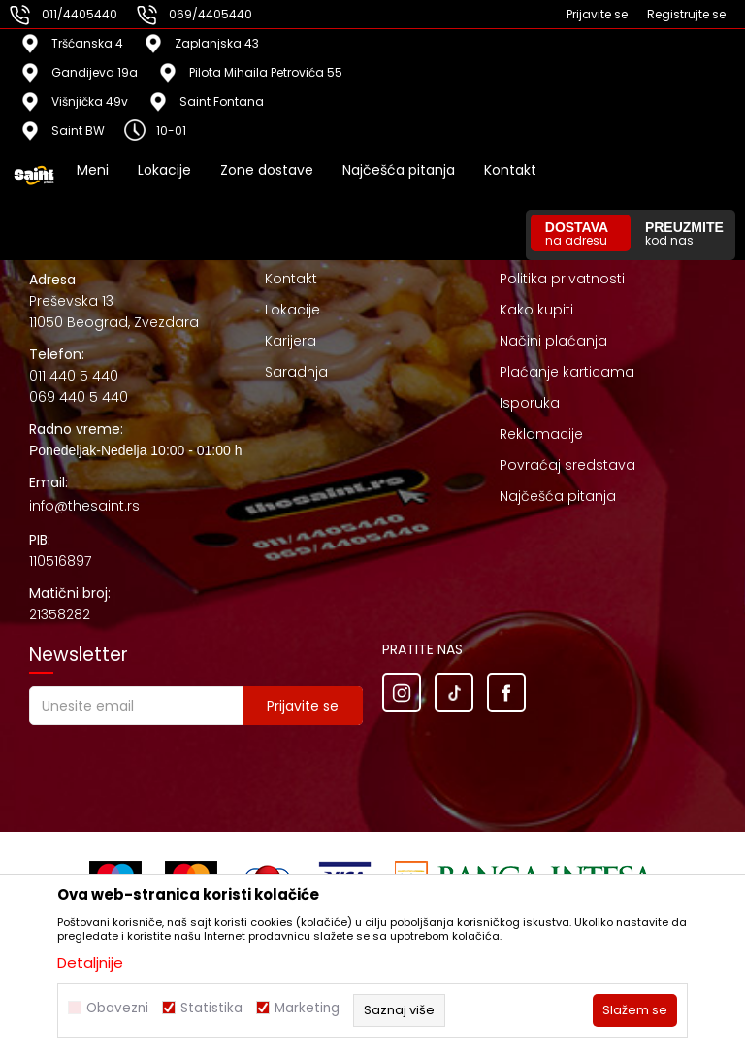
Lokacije (292, 309)
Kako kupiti (536, 309)
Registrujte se (686, 14)
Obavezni (117, 1008)
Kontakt (291, 278)
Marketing (307, 1008)
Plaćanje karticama (567, 371)
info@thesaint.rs (84, 505)
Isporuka (530, 403)
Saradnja (296, 371)
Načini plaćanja (553, 340)
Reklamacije (541, 434)
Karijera (290, 340)
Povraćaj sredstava (567, 465)
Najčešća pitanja (558, 496)
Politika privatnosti (562, 278)
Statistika (211, 1008)
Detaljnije (90, 962)
